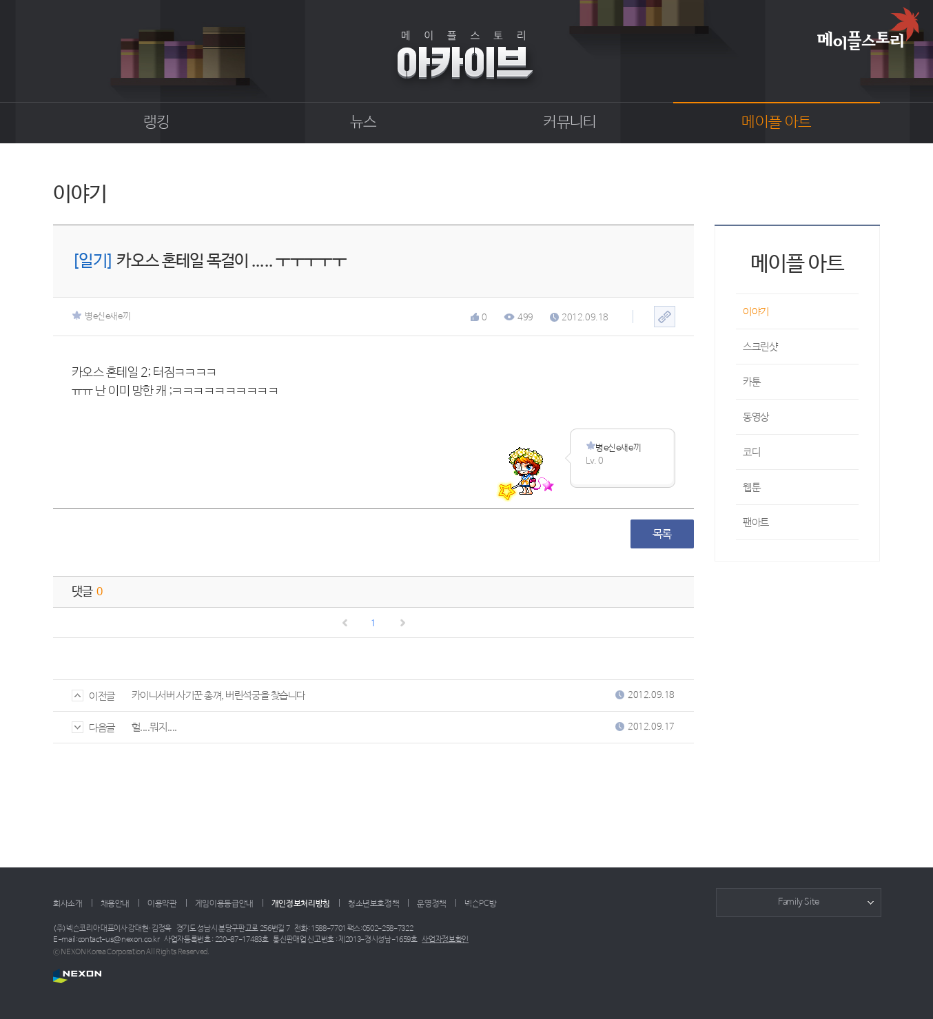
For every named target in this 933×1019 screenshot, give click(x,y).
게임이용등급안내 (224, 904)
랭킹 (156, 123)
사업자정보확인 (445, 940)
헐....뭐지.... (154, 727)
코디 (751, 452)
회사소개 (68, 904)
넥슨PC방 (480, 904)
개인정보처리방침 (300, 904)
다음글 (93, 728)
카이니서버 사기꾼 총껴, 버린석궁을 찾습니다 (218, 695)
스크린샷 (760, 347)
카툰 (751, 382)
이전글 (93, 696)
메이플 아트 (776, 123)
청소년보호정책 (373, 904)
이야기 (756, 312)
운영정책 (432, 904)
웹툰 (751, 487)
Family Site (798, 902)
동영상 (756, 417)
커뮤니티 (569, 123)
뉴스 (363, 123)
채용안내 (115, 904)
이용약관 (162, 904)
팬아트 (756, 522)
